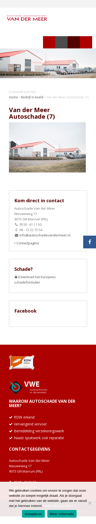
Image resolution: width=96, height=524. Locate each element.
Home (13, 97)
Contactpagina (26, 243)
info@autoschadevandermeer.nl (44, 235)
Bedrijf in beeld (32, 97)
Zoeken (61, 42)
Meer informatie (62, 514)
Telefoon (74, 42)
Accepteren (33, 514)
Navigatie (49, 42)
